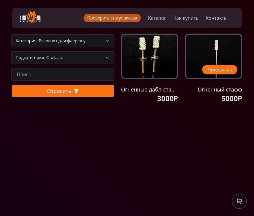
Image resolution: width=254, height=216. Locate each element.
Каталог (157, 18)
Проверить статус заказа (112, 18)
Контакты (217, 18)
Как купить (186, 18)
